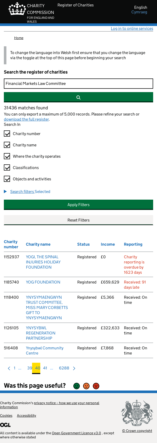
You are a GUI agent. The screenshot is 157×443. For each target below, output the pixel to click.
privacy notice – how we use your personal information (49, 405)
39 (29, 369)
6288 (64, 369)
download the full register (26, 119)
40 (37, 369)
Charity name (24, 145)
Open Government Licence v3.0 (76, 433)
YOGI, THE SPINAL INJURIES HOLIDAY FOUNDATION (43, 262)
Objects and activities (32, 178)
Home (18, 38)
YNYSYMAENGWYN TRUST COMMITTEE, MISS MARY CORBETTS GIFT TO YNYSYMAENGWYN (47, 307)
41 (45, 369)
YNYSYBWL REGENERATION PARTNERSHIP (40, 333)
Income (108, 244)
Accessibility (26, 415)
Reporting (133, 244)
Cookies (6, 415)
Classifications (26, 167)
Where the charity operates (37, 156)
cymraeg (139, 12)
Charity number (27, 133)
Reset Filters (78, 220)
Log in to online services (132, 28)
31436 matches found (26, 107)
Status (83, 244)
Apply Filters (78, 204)
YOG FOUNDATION (43, 282)
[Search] (78, 83)
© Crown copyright (137, 430)
